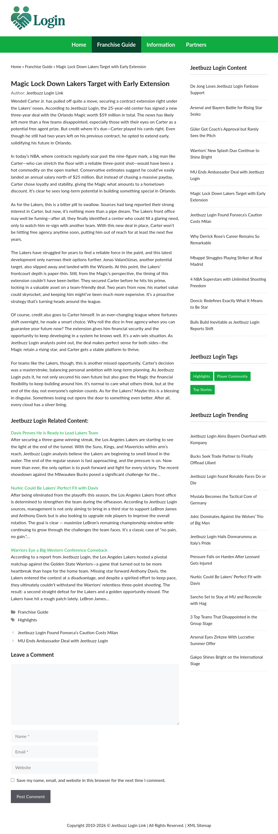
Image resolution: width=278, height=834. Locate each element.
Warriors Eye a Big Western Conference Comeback (59, 549)
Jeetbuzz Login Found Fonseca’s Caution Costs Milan (68, 632)
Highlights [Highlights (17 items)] (201, 376)
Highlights (27, 619)
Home (79, 44)
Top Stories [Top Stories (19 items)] (202, 389)
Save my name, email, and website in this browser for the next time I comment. (91, 780)
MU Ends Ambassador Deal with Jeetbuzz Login (63, 640)
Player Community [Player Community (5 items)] (232, 376)
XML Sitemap (199, 825)
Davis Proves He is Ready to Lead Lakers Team (54, 432)
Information (161, 44)
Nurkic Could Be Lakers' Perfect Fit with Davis (54, 487)
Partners (196, 44)
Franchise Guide (116, 44)
